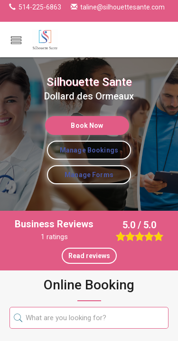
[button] (16, 41)
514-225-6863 (40, 7)
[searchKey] (95, 318)
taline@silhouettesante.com (122, 7)
